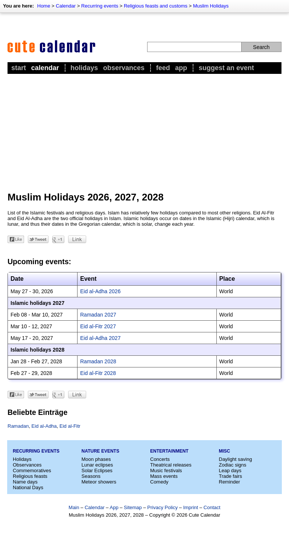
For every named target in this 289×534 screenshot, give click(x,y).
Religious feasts (30, 476)
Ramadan (18, 426)
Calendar (66, 6)
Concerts (160, 459)
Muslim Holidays (211, 6)
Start (18, 68)
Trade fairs (230, 476)
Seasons (91, 476)
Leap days (230, 470)
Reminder (229, 482)
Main (73, 507)
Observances (123, 68)
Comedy (159, 482)
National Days (28, 487)
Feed (163, 68)
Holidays (84, 68)
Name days (25, 482)
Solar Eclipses (97, 470)
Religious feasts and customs (155, 6)
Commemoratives (32, 470)
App (181, 68)
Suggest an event (226, 68)
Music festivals (166, 470)
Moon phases (96, 459)
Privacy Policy (162, 507)
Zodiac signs (232, 465)
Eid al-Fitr (70, 426)
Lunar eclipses (97, 465)
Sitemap (133, 507)
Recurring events (99, 6)
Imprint (190, 507)
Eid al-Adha (44, 426)
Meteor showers (99, 482)
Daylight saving (235, 459)
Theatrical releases (171, 465)
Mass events (164, 476)
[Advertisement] (144, 132)
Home (43, 6)
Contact (212, 507)
